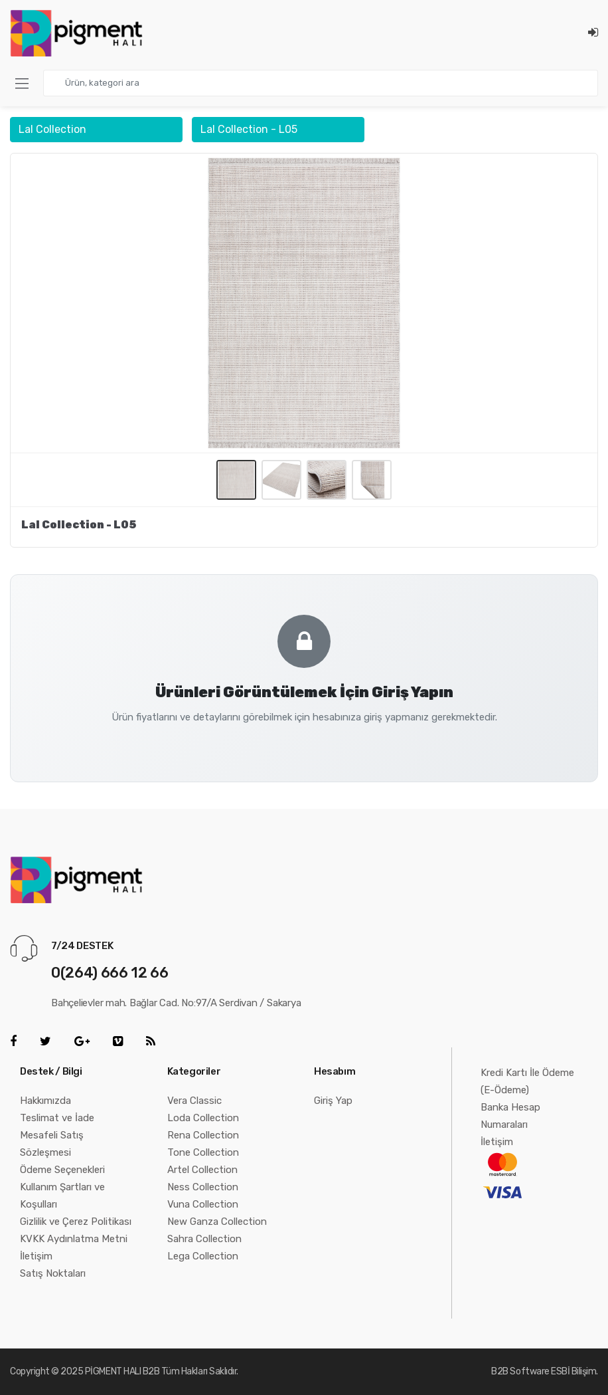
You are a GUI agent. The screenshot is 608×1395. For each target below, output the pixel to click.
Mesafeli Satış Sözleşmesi (52, 1143)
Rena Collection (203, 1135)
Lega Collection (202, 1256)
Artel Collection (202, 1170)
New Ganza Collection (217, 1222)
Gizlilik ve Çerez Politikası (75, 1222)
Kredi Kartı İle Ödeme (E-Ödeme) (527, 1081)
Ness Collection (202, 1187)
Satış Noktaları (53, 1273)
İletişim (36, 1256)
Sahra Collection (204, 1239)
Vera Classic (194, 1101)
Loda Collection (203, 1118)
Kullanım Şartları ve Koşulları (62, 1195)
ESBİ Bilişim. (574, 1371)
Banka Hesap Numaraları (510, 1115)
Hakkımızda (45, 1101)
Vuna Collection (202, 1204)
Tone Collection (203, 1152)
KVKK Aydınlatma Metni (73, 1239)
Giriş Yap (333, 1101)
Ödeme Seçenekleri (62, 1170)
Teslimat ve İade (57, 1118)
